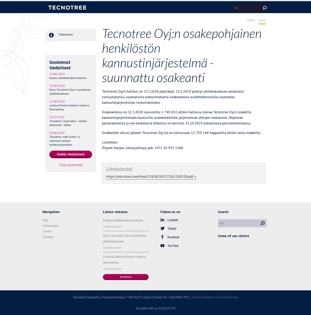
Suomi (262, 20)
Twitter (171, 228)
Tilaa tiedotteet (71, 165)
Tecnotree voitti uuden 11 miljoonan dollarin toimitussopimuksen (64, 140)
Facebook (173, 237)
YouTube (172, 245)
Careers (47, 231)
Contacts (48, 236)
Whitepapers (50, 225)
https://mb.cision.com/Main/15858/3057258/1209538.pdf (149, 176)
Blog (45, 220)
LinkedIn (172, 220)
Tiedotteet (59, 35)
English (251, 20)
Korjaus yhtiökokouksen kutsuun (67, 78)
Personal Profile (228, 297)
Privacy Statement (203, 297)
